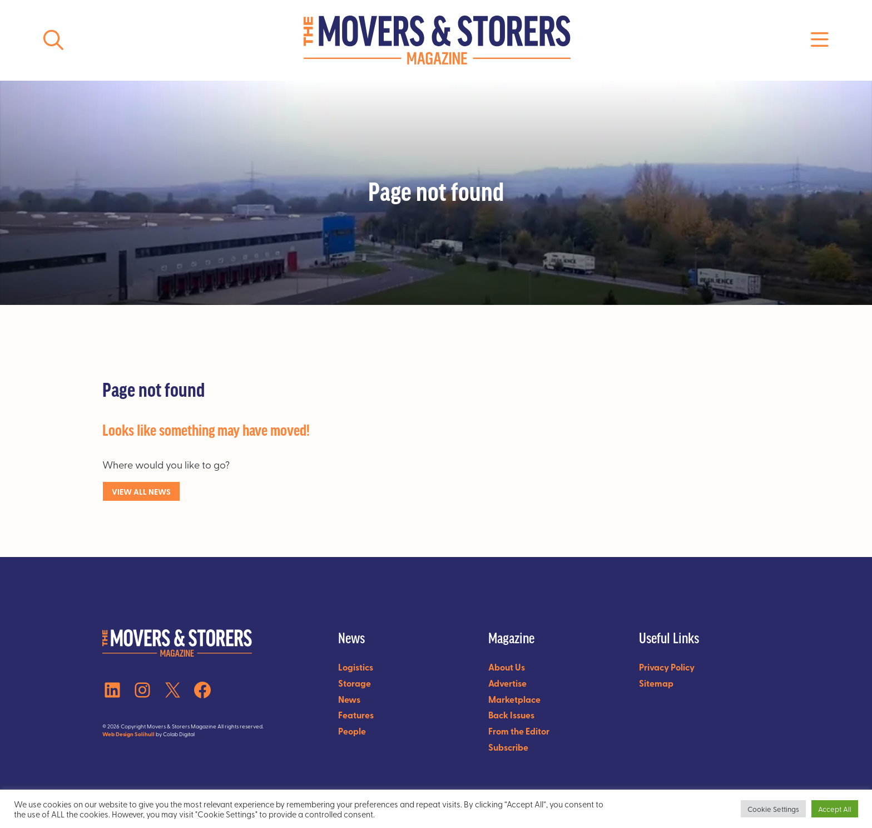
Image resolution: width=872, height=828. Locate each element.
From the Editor (518, 730)
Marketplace (514, 699)
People (352, 730)
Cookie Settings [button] (773, 809)
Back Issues (511, 714)
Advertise (507, 683)
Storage (354, 683)
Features (356, 714)
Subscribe (508, 747)
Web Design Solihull (128, 734)
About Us (506, 667)
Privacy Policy (667, 667)
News (349, 699)
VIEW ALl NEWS (141, 491)
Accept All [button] (834, 809)
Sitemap (656, 683)
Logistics (355, 667)
